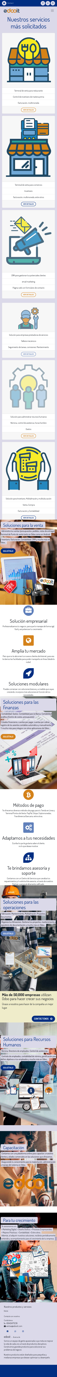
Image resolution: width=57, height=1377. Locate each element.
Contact (8, 3)
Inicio (6, 1311)
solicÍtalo (9, 551)
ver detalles (28, 110)
